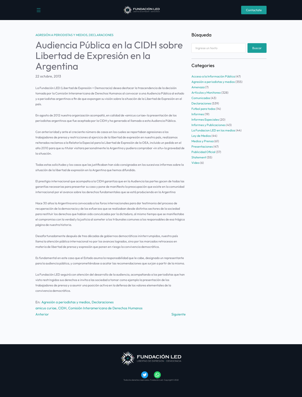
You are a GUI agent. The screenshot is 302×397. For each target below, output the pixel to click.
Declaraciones (101, 35)
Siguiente (178, 314)
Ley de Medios (201, 136)
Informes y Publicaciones (208, 125)
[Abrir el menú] (38, 10)
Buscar (257, 48)
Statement (198, 157)
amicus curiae (45, 308)
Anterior (42, 314)
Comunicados (200, 98)
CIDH (62, 308)
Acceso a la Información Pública (213, 76)
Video (195, 163)
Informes (197, 114)
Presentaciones (202, 146)
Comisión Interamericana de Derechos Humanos (105, 308)
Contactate (254, 10)
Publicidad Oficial (203, 152)
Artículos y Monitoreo (206, 92)
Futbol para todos (203, 109)
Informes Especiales (205, 119)
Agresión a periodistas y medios (61, 35)
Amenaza (198, 87)
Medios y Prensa (202, 141)
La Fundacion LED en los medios (213, 130)
